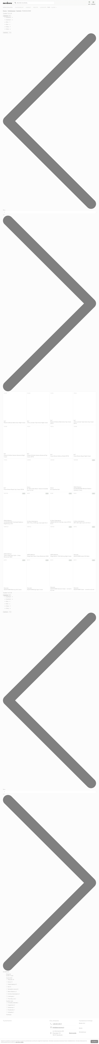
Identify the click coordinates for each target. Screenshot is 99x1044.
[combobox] (34, 2)
